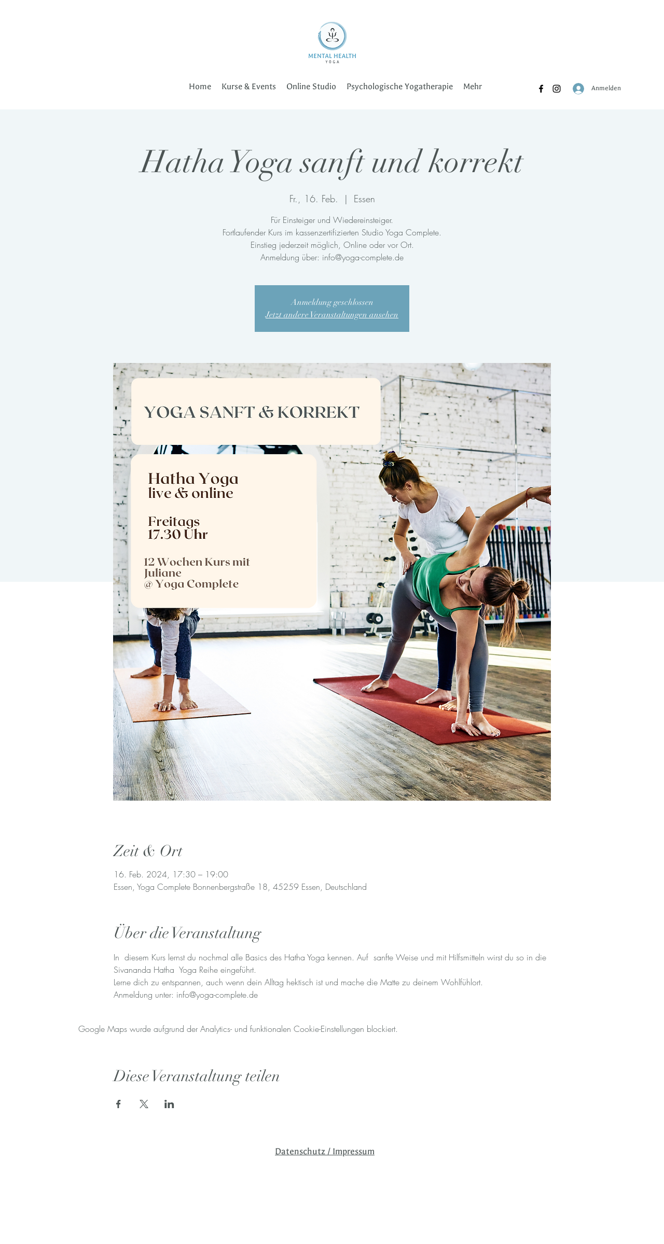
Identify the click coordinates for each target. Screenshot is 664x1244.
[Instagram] (556, 88)
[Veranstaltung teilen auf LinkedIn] (169, 1104)
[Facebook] (541, 88)
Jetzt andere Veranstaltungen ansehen (332, 315)
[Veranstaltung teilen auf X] (144, 1104)
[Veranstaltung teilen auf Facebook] (118, 1104)
